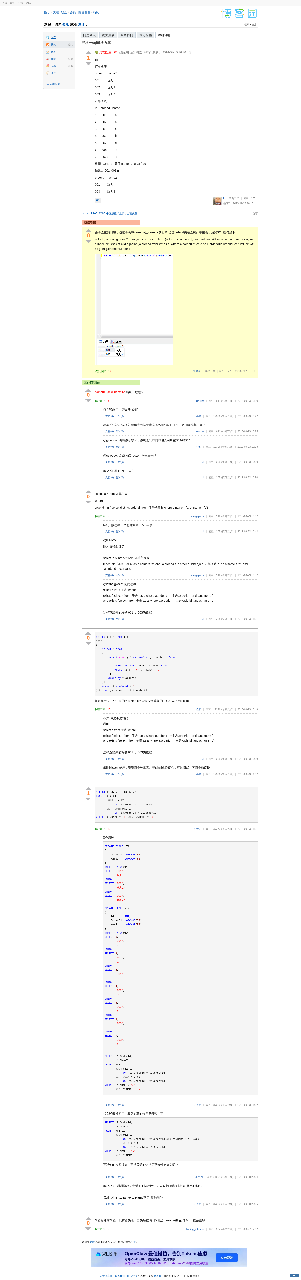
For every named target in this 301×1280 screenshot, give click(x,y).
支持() (109, 416)
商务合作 (132, 1275)
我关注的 (108, 35)
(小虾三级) (227, 400)
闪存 (53, 37)
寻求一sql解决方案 (96, 43)
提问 (70, 44)
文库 (53, 72)
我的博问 (126, 35)
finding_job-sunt (195, 1229)
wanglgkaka (197, 516)
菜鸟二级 (234, 198)
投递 (70, 59)
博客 (53, 51)
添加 (70, 65)
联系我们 (120, 1275)
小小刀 (199, 1177)
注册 (81, 24)
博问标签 (145, 35)
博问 (53, 44)
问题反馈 (55, 84)
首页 (4, 2)
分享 (255, 213)
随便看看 (84, 12)
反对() (120, 416)
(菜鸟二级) (227, 462)
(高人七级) (227, 828)
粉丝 (64, 12)
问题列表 (89, 35)
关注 (56, 12)
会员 (20, 2)
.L (224, 198)
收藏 (53, 65)
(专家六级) (227, 416)
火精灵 (197, 371)
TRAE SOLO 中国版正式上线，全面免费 (114, 213)
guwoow (199, 400)
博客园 (158, 1275)
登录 (65, 24)
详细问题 (164, 35)
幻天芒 (197, 828)
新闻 (12, 2)
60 (98, 200)
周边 (28, 2)
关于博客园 (106, 1275)
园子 (47, 12)
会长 (198, 416)
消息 (96, 12)
